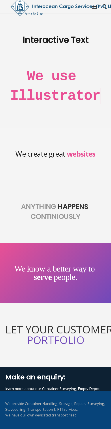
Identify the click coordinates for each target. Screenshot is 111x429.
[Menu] (94, 6)
